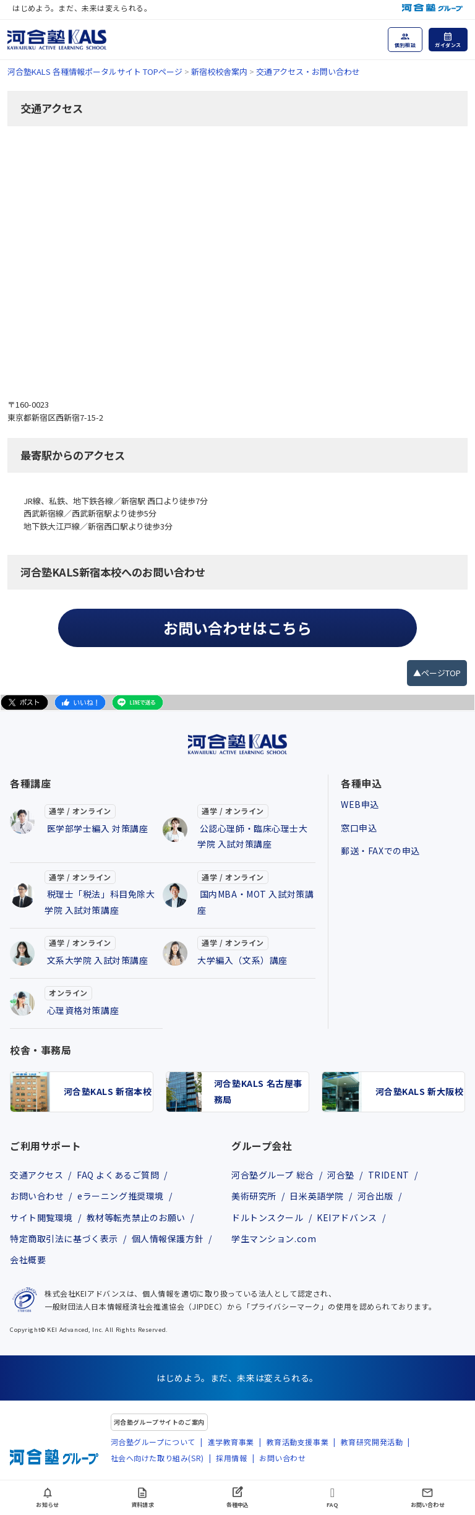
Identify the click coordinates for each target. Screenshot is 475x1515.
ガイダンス (448, 44)
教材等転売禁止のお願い (136, 1217)
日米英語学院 (316, 1196)
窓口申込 (359, 828)
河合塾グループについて (153, 1441)
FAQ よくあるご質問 (118, 1175)
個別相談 (405, 44)
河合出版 (375, 1196)
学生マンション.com (273, 1238)
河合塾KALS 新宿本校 (108, 1091)
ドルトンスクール (267, 1217)
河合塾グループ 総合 (272, 1175)
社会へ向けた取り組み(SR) (157, 1458)
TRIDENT (388, 1175)
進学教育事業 (231, 1441)
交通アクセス (36, 1175)
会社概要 (28, 1259)
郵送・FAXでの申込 (380, 850)
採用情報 (231, 1458)
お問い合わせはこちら (237, 627)
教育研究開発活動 (372, 1441)
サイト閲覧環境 (41, 1217)
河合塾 (340, 1175)
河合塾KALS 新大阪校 (419, 1091)
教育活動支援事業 (298, 1441)
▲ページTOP (437, 673)
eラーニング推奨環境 (120, 1196)
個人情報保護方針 (168, 1238)
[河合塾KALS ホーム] (56, 38)
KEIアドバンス (347, 1217)
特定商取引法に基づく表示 (64, 1238)
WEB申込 (360, 804)
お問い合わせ (37, 1196)
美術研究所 (253, 1196)
